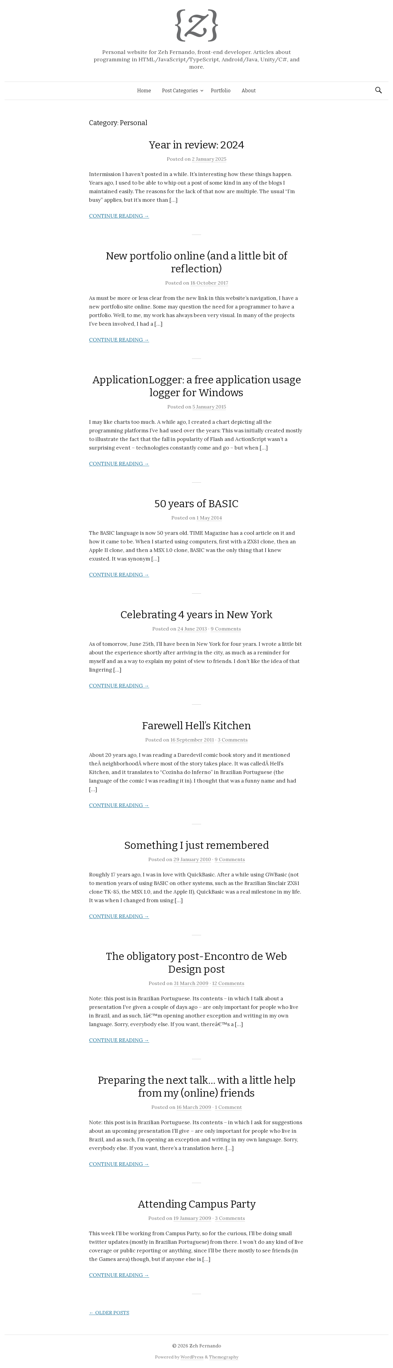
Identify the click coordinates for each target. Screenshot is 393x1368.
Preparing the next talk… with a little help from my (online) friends (196, 1086)
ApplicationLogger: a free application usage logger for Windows (196, 386)
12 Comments (228, 983)
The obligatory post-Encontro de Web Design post (196, 962)
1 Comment (228, 1107)
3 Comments (233, 740)
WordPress (192, 1357)
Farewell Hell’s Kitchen (196, 725)
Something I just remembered (196, 845)
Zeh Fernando (205, 1346)
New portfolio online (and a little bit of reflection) (196, 262)
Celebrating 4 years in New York (196, 614)
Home (144, 91)
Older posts (109, 1312)
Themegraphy (223, 1357)
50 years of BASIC (196, 503)
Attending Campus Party (197, 1204)
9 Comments (226, 629)
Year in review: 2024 (196, 145)
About (249, 91)
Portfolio (221, 91)
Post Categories (180, 91)
